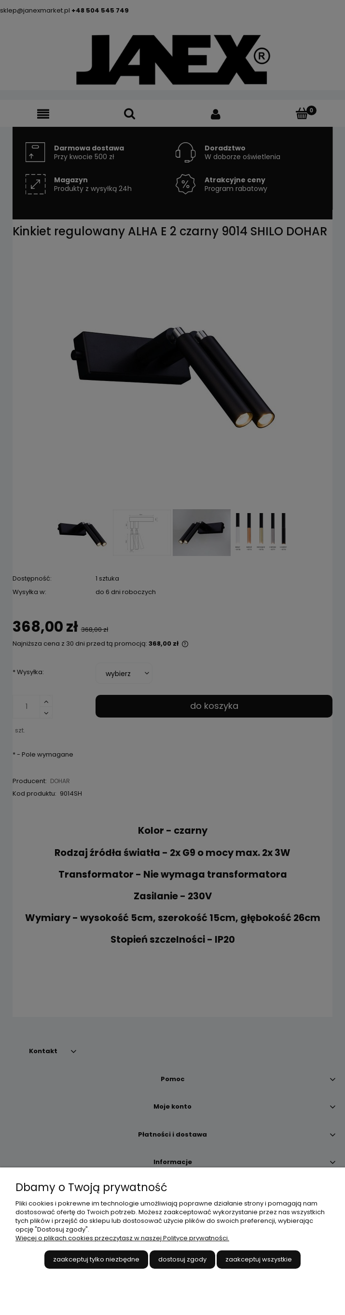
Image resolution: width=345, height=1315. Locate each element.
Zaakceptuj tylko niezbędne (96, 1259)
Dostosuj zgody (182, 1259)
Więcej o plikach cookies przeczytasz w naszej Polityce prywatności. (122, 1238)
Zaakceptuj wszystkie (258, 1259)
